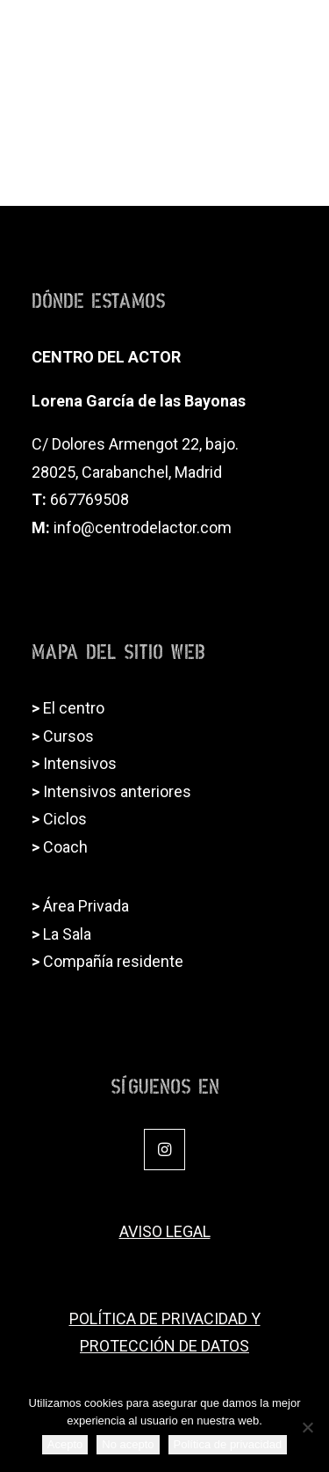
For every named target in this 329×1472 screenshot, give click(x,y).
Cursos (68, 736)
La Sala (67, 934)
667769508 (89, 499)
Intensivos (80, 763)
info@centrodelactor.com (143, 527)
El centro (73, 708)
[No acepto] (307, 1427)
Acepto (64, 1444)
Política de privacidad (228, 1444)
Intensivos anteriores (117, 791)
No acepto (128, 1444)
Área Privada (86, 906)
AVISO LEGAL (165, 1231)
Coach (65, 847)
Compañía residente (113, 961)
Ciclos (65, 818)
